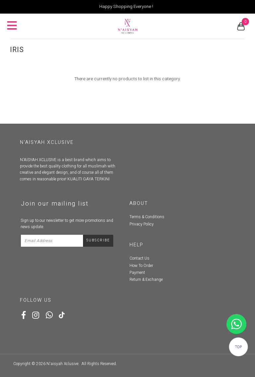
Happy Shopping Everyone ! (126, 6)
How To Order (141, 266)
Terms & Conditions (146, 217)
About (138, 203)
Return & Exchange (146, 280)
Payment (137, 273)
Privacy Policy (141, 224)
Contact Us (139, 258)
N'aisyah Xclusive (62, 364)
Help (136, 244)
